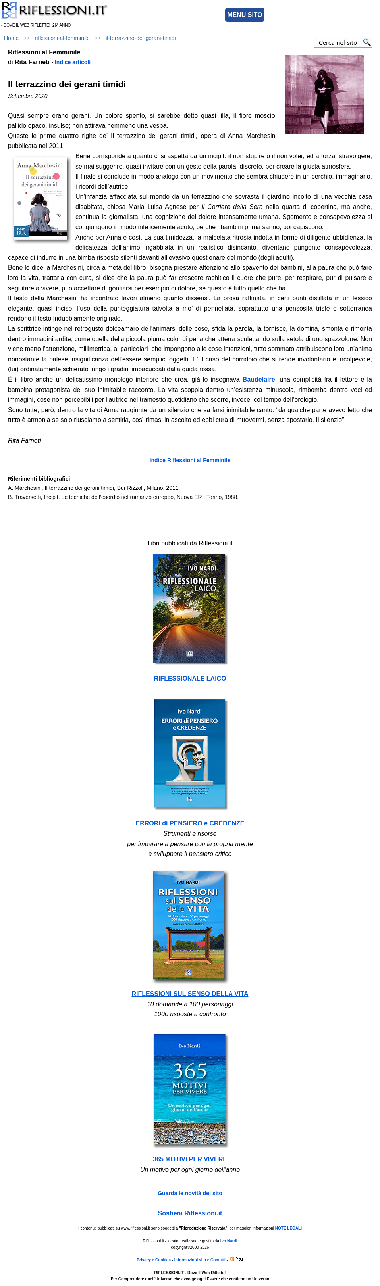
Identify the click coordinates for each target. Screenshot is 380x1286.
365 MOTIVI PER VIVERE (190, 1159)
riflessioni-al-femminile (62, 38)
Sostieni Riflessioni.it (190, 1213)
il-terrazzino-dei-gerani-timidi (141, 38)
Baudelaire (259, 379)
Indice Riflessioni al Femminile (190, 460)
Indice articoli (73, 62)
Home (11, 38)
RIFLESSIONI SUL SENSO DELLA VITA (190, 993)
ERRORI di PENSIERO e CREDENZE (190, 823)
